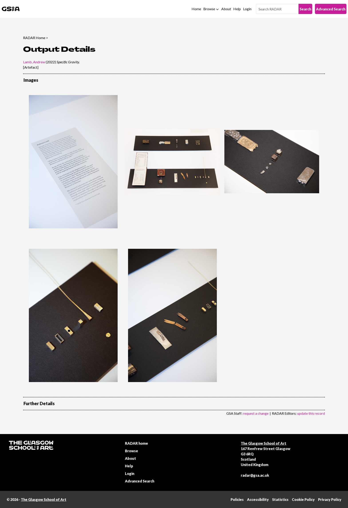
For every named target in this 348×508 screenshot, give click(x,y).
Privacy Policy (329, 499)
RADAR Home (34, 38)
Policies (237, 499)
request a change (256, 413)
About (226, 9)
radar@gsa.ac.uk (255, 475)
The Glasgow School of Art (263, 443)
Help (237, 9)
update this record (311, 413)
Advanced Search (330, 9)
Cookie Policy (303, 499)
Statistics (280, 499)
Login (247, 9)
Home (196, 9)
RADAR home (136, 443)
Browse (209, 9)
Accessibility (258, 499)
